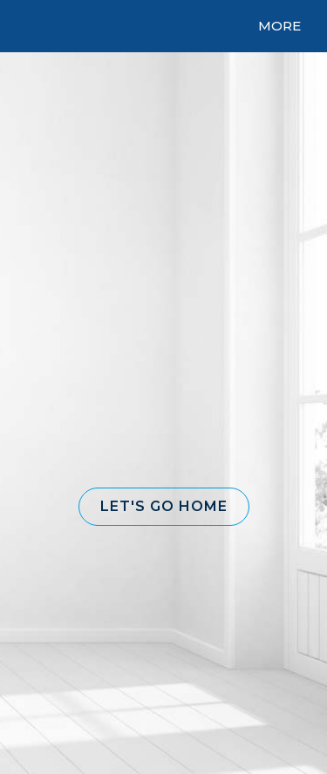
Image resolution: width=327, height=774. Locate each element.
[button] (163, 507)
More (279, 25)
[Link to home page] (141, 26)
